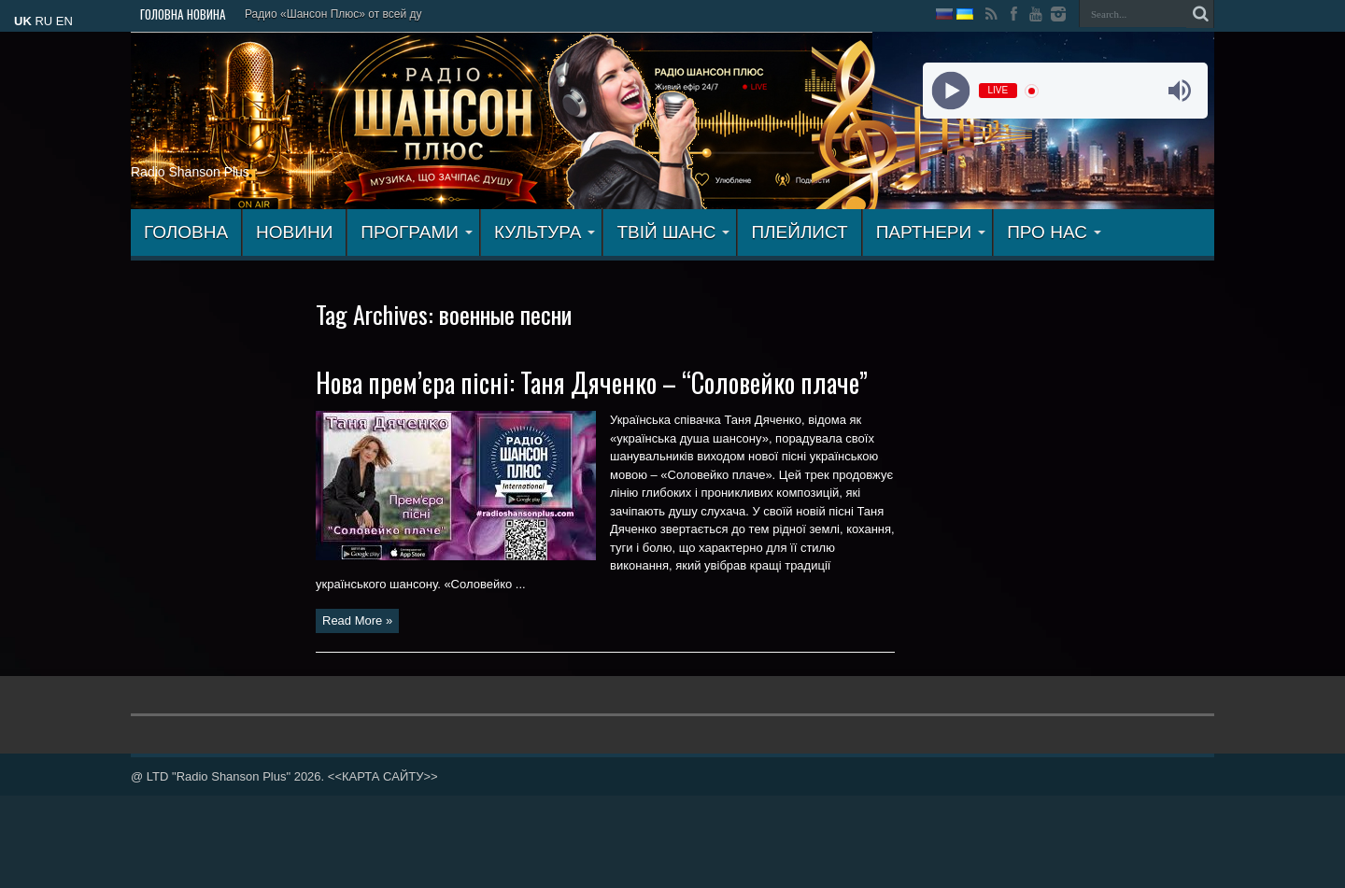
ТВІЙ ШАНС (672, 232)
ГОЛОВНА (186, 232)
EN (64, 21)
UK (23, 21)
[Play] (950, 91)
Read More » (357, 620)
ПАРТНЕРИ (930, 232)
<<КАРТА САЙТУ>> (383, 776)
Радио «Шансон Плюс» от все (323, 14)
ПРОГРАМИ (417, 232)
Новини (294, 232)
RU (43, 21)
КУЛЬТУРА (545, 232)
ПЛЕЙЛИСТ (799, 232)
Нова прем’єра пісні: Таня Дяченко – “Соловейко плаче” (592, 382)
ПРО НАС (1054, 232)
